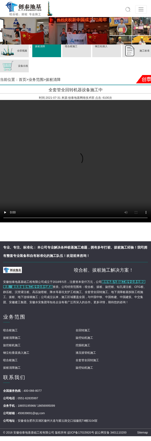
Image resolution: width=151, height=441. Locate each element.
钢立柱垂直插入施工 (16, 352)
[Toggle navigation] (141, 9)
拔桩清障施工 (12, 337)
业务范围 (36, 80)
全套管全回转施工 (87, 360)
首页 (22, 80)
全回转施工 (83, 330)
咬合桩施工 (70, 46)
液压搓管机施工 (86, 352)
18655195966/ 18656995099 (36, 405)
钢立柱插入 (100, 46)
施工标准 (135, 50)
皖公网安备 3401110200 (111, 432)
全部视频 (13, 50)
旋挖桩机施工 (12, 345)
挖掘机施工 (83, 345)
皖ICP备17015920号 (80, 432)
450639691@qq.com (31, 413)
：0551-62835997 (26, 398)
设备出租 (14, 66)
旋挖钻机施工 (84, 337)
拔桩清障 (39, 46)
